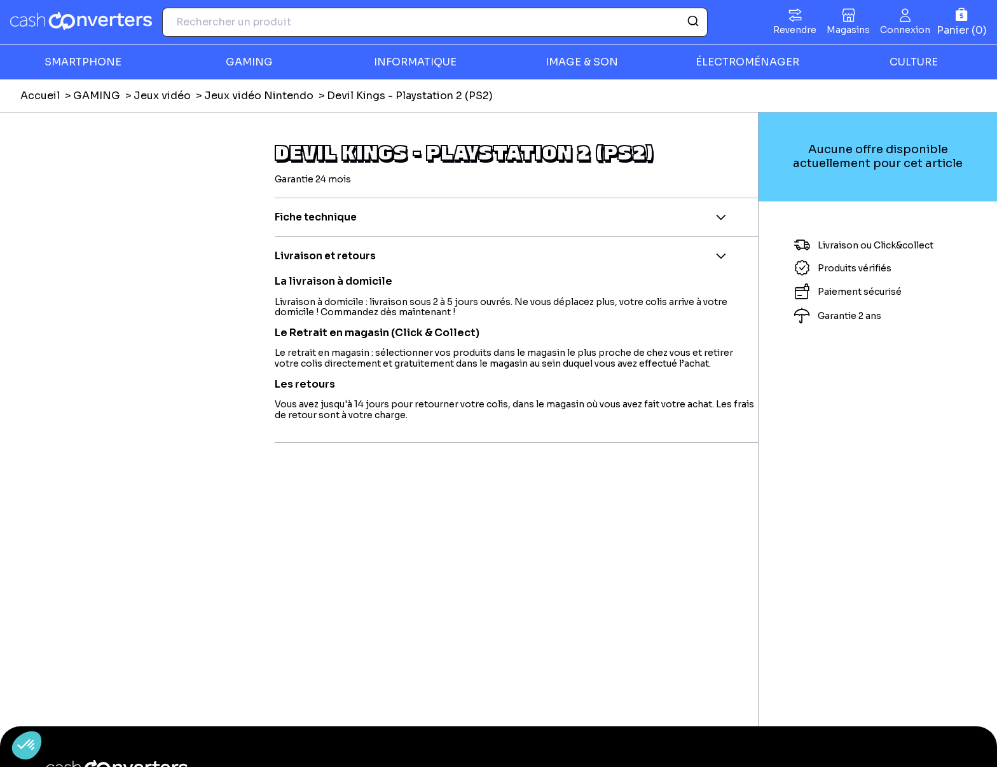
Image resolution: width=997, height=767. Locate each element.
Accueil (40, 95)
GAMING (249, 62)
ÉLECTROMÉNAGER (747, 62)
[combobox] (435, 22)
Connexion (905, 30)
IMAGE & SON (582, 62)
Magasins (848, 30)
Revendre (794, 30)
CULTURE (914, 62)
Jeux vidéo (162, 95)
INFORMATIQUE (415, 62)
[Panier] (962, 22)
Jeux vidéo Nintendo (258, 95)
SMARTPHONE (83, 62)
